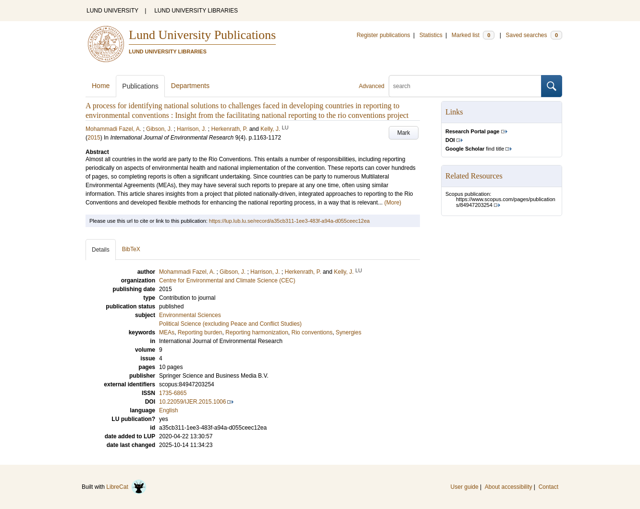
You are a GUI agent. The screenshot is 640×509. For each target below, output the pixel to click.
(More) (392, 202)
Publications (140, 86)
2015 (93, 137)
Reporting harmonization (256, 332)
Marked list (473, 35)
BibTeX (131, 249)
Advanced (371, 86)
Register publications (383, 35)
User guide (465, 487)
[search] (465, 86)
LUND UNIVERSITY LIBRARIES (196, 10)
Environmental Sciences (190, 315)
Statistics (431, 35)
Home (101, 85)
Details (101, 249)
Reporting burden (200, 332)
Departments (190, 85)
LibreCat (126, 487)
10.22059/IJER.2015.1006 (192, 401)
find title (474, 149)
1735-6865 (172, 393)
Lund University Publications (202, 35)
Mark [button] (403, 132)
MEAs (166, 332)
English (168, 410)
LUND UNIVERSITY (112, 10)
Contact (548, 487)
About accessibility (508, 487)
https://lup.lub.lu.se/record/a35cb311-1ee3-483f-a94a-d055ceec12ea (289, 221)
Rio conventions (312, 332)
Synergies (348, 332)
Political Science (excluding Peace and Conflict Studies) (230, 323)
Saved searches (533, 35)
